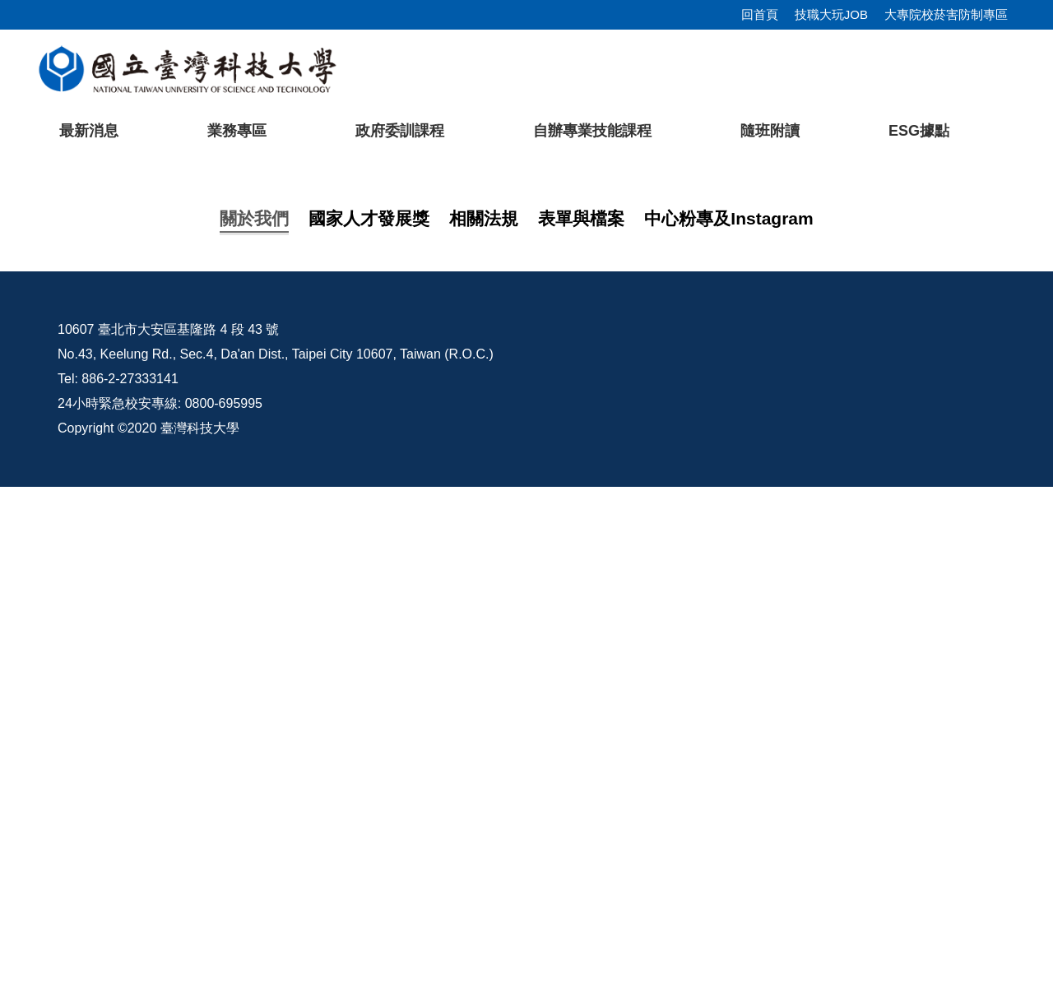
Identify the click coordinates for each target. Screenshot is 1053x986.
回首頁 (759, 14)
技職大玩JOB (831, 14)
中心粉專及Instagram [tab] (728, 536)
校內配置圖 (786, 829)
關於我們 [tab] (254, 536)
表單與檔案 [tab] (581, 536)
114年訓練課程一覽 (205, 678)
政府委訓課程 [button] (399, 131)
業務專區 (237, 131)
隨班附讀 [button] (770, 131)
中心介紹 (174, 613)
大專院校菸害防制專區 (946, 14)
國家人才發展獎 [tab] (368, 536)
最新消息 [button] (88, 131)
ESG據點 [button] (918, 131)
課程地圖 (174, 645)
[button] (39, 315)
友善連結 (174, 711)
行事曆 (900, 829)
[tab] (790, 464)
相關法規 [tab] (483, 536)
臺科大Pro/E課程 (673, 829)
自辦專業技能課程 (592, 131)
